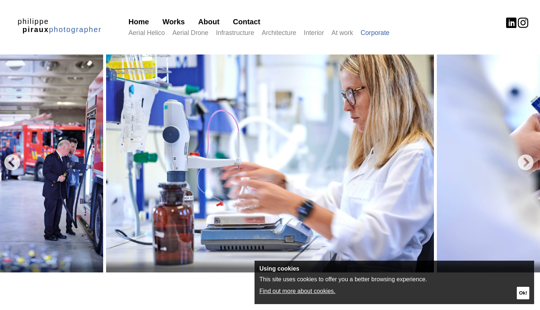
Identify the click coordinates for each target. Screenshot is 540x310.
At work (342, 32)
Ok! (523, 293)
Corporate (375, 32)
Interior (314, 32)
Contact (246, 22)
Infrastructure (235, 32)
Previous (12, 163)
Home (139, 22)
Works (173, 22)
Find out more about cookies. (297, 291)
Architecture (279, 32)
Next (525, 163)
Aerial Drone (190, 32)
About (209, 22)
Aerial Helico (147, 32)
